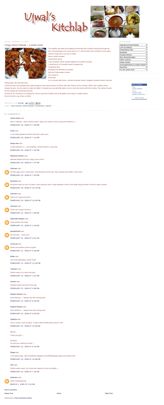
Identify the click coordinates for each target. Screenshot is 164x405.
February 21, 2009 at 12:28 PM (25, 263)
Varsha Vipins (15, 118)
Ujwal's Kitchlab (137, 88)
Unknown (13, 168)
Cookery (134, 92)
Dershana (13, 181)
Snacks (48, 106)
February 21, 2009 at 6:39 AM (24, 251)
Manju (12, 256)
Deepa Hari (14, 143)
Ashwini (13, 282)
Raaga (12, 352)
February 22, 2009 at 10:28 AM (25, 326)
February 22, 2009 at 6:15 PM (24, 347)
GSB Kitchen (136, 93)
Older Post (109, 393)
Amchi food (141, 94)
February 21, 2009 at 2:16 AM (24, 225)
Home (59, 393)
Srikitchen (13, 377)
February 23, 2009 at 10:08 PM (25, 359)
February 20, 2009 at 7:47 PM (24, 163)
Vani (11, 365)
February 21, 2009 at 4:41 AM (24, 238)
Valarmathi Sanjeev (17, 219)
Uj (11, 332)
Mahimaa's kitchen (17, 156)
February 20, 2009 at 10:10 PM (25, 188)
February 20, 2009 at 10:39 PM (25, 200)
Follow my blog (139, 97)
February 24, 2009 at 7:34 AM (24, 372)
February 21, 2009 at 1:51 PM (24, 276)
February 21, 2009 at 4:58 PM (24, 288)
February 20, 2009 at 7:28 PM (24, 125)
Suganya (13, 319)
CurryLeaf (13, 244)
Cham (12, 131)
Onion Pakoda (28, 106)
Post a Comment (10, 390)
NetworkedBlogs (137, 84)
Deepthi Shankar (16, 294)
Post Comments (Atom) (23, 398)
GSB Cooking (16, 106)
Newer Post (8, 393)
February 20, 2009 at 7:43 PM (24, 150)
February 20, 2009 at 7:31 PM (24, 138)
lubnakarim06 (15, 231)
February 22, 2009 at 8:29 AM (24, 301)
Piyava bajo (39, 106)
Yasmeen (13, 269)
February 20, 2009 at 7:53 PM (24, 175)
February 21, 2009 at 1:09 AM (24, 213)
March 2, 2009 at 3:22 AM (22, 384)
